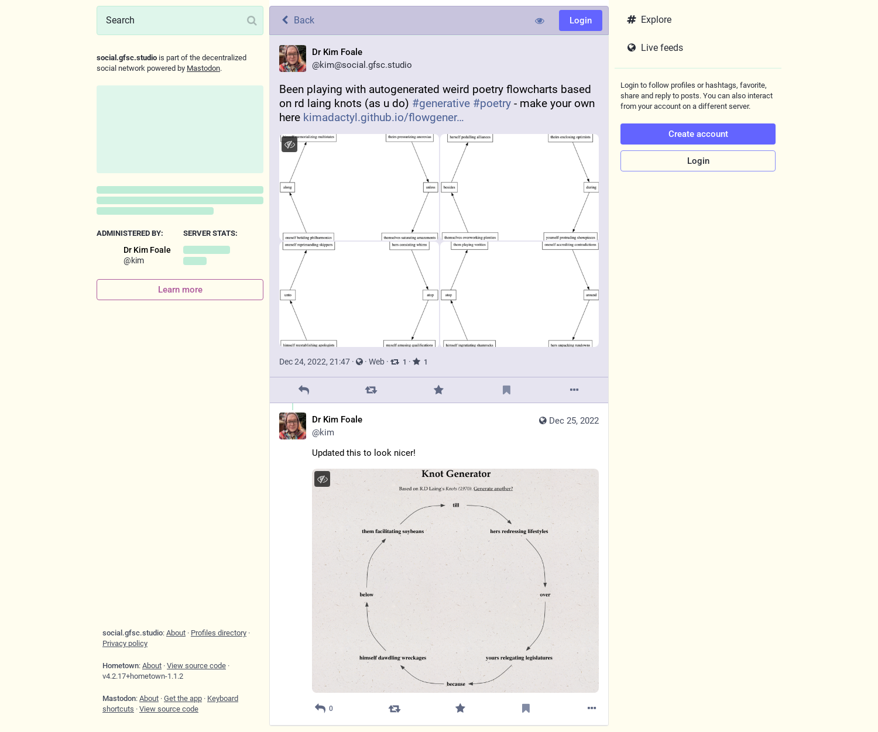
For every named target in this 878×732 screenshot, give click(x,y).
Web (377, 361)
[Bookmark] (506, 390)
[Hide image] (322, 479)
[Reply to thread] (323, 709)
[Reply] (303, 390)
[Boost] (371, 390)
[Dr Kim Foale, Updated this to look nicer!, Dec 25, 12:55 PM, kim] (439, 564)
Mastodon (203, 68)
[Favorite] (438, 390)
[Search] (180, 20)
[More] (574, 390)
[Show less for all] (539, 20)
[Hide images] (289, 144)
